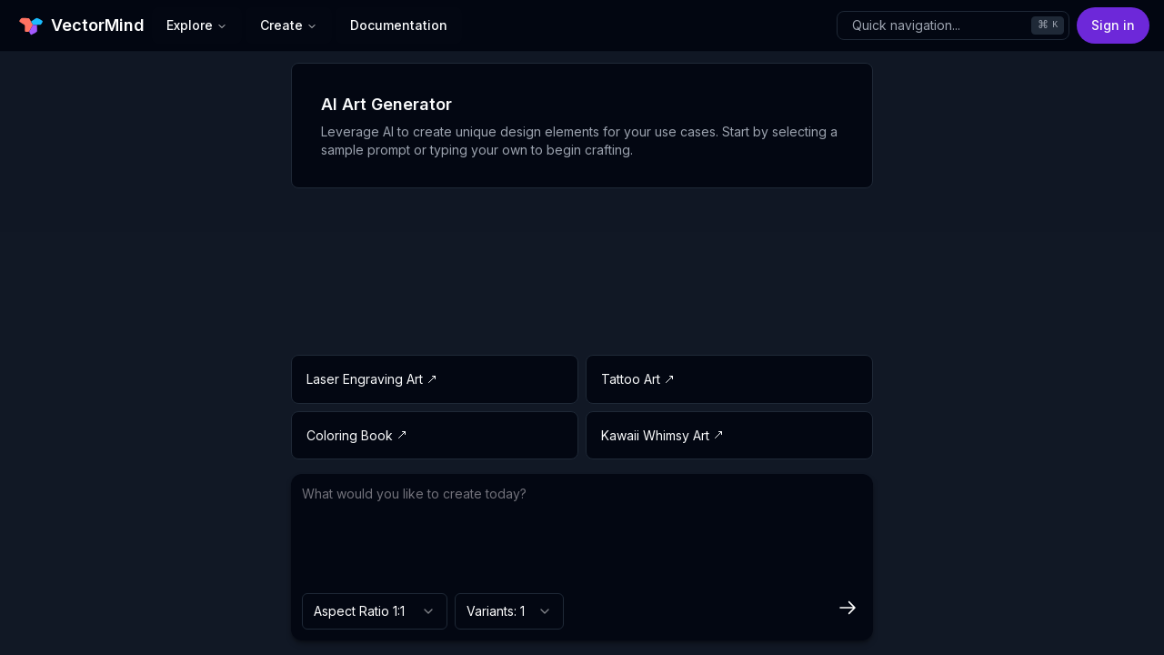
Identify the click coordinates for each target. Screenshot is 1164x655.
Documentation (398, 25)
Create (288, 25)
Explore (196, 25)
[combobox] (374, 611)
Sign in (1113, 25)
